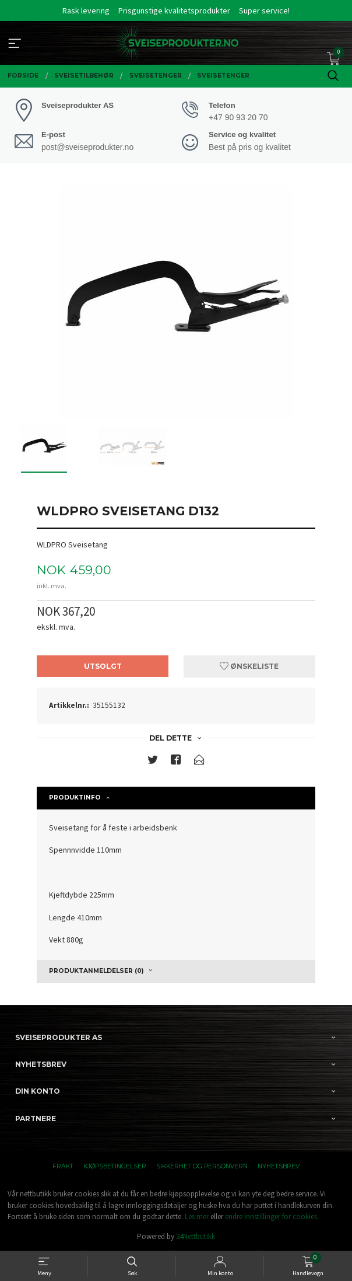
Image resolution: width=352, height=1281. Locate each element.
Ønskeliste (249, 666)
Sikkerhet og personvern (202, 1166)
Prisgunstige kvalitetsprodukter (174, 10)
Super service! (264, 10)
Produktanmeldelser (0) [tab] (96, 971)
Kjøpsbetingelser (114, 1166)
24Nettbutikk (195, 1236)
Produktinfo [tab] (75, 797)
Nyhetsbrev (279, 1166)
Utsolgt (103, 666)
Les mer (197, 1216)
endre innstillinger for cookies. (272, 1216)
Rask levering (86, 10)
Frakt (62, 1166)
